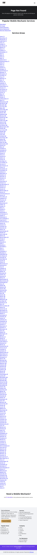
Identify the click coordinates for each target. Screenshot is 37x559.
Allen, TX (2, 80)
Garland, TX (2, 67)
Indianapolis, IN (3, 254)
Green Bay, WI (3, 473)
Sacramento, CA (3, 168)
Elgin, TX (2, 58)
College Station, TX (4, 98)
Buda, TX (2, 55)
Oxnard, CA (2, 189)
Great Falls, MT (3, 394)
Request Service (6, 521)
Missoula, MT (3, 393)
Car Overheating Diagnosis (25, 517)
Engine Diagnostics (4, 27)
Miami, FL (2, 207)
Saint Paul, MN (3, 379)
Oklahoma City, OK (4, 424)
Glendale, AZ (3, 151)
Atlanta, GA (2, 223)
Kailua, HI (2, 488)
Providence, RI (3, 438)
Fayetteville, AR (3, 321)
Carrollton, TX (3, 75)
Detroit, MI (2, 372)
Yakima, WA (2, 298)
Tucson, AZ (2, 159)
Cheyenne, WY (3, 480)
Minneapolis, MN (4, 377)
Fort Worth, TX (3, 91)
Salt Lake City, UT (4, 456)
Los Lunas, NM (3, 106)
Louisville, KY (3, 349)
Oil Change (2, 26)
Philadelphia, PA (3, 433)
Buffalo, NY (2, 271)
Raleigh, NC (2, 397)
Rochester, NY (3, 273)
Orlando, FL (2, 209)
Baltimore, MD (3, 363)
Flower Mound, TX (4, 86)
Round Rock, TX (3, 38)
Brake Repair (3, 24)
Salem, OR (2, 430)
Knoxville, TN (3, 455)
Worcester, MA (3, 360)
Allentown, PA (3, 436)
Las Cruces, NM (3, 130)
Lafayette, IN (3, 268)
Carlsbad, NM (3, 136)
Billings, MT (2, 391)
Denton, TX (2, 81)
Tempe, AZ (2, 153)
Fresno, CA (2, 167)
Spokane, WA (3, 287)
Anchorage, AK (3, 315)
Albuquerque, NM (4, 101)
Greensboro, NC (3, 399)
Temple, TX (2, 97)
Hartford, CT (3, 324)
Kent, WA (2, 293)
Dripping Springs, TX (4, 61)
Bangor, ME (2, 371)
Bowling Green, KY (4, 352)
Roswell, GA (2, 232)
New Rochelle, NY (4, 279)
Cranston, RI (3, 441)
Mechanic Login (23, 541)
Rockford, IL (2, 245)
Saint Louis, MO (3, 383)
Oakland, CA (3, 172)
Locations (21, 530)
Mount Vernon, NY (4, 281)
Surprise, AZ (2, 156)
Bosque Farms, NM (4, 126)
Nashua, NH (2, 411)
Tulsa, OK (2, 425)
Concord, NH (3, 413)
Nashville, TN (3, 452)
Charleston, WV (3, 475)
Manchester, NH (3, 410)
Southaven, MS (3, 389)
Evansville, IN (3, 257)
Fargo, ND (2, 400)
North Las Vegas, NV (4, 305)
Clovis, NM (2, 134)
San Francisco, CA (4, 165)
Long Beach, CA (3, 170)
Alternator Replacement (5, 30)
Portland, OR (3, 428)
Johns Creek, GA (3, 234)
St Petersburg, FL (4, 214)
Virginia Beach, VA (4, 461)
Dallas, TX (2, 63)
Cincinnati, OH (3, 422)
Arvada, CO (2, 201)
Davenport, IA (3, 343)
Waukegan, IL (3, 252)
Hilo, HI (1, 486)
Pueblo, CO (2, 204)
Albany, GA (2, 235)
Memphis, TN (3, 453)
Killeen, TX (2, 95)
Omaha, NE (2, 405)
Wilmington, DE (3, 329)
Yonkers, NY (2, 274)
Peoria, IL (2, 249)
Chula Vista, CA (3, 181)
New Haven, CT (3, 326)
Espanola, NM (3, 123)
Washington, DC (3, 333)
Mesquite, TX (3, 72)
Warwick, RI (2, 439)
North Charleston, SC (4, 445)
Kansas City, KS (3, 347)
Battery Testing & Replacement (26, 513)
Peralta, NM (2, 128)
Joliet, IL (2, 243)
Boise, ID (2, 335)
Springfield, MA (3, 361)
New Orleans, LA (3, 354)
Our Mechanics (22, 533)
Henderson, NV (3, 302)
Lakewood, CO (3, 198)
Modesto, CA (3, 186)
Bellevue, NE (3, 408)
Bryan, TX (2, 100)
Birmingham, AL (3, 310)
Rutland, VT (2, 469)
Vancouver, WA (3, 290)
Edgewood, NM (3, 114)
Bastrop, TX (2, 47)
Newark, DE (2, 332)
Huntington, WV (3, 477)
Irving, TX (2, 66)
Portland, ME (3, 368)
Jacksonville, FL (3, 212)
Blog (20, 535)
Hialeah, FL (2, 215)
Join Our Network (23, 540)
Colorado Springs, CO (5, 193)
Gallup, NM (2, 139)
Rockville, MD (3, 366)
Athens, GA (2, 229)
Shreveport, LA (3, 357)
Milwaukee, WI (3, 470)
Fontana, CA (2, 187)
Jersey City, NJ (3, 416)
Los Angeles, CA (3, 162)
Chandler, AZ (3, 148)
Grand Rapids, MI (4, 374)
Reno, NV (2, 304)
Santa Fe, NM (3, 122)
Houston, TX (2, 87)
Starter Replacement (4, 29)
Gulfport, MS (3, 388)
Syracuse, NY (3, 276)
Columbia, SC (3, 442)
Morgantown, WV (4, 478)
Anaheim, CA (3, 175)
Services (21, 529)
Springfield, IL (3, 246)
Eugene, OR (2, 431)
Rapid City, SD (3, 449)
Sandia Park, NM (3, 117)
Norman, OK (3, 427)
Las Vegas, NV (3, 301)
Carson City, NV (3, 308)
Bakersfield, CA (3, 173)
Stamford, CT (3, 327)
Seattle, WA (2, 285)
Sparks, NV (2, 307)
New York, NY (3, 270)
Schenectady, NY (3, 282)
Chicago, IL (2, 238)
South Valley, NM (4, 109)
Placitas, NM (3, 112)
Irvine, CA (2, 179)
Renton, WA (2, 296)
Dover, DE (2, 330)
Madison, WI (3, 472)
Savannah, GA (3, 228)
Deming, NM (3, 140)
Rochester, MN (3, 380)
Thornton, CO (3, 200)
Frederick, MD (3, 365)
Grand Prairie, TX (4, 70)
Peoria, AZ (2, 154)
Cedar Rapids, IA (3, 341)
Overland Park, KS (4, 346)
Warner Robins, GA (4, 237)
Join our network (18, 546)
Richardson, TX (3, 73)
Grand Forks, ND (3, 403)
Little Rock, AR (3, 319)
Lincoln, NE (2, 407)
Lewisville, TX (3, 83)
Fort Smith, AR (3, 323)
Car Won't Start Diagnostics (25, 518)
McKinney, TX (3, 78)
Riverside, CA (3, 176)
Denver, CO (2, 192)
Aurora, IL (2, 240)
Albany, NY (2, 277)
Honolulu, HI (3, 484)
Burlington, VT (3, 466)
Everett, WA (2, 294)
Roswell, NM (3, 131)
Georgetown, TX (3, 52)
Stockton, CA (3, 178)
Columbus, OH (3, 419)
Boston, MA (2, 358)
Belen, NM (2, 108)
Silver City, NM (3, 142)
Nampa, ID (2, 338)
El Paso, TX (2, 92)
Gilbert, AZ (2, 158)
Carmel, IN (2, 260)
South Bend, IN (3, 259)
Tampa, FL (2, 210)
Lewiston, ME (3, 369)
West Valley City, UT (4, 458)
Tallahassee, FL (3, 217)
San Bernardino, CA (4, 184)
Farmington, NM (3, 137)
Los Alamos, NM (3, 125)
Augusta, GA (3, 224)
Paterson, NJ (3, 417)
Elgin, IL (2, 248)
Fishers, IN (2, 262)
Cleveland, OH (3, 421)
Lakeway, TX (2, 50)
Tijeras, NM (2, 119)
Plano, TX (2, 64)
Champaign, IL (3, 251)
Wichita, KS (2, 344)
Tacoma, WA (2, 288)
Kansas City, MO (3, 382)
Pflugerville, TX (3, 39)
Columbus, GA (3, 226)
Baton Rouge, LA (3, 355)
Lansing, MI (2, 375)
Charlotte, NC (3, 396)
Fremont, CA (3, 182)
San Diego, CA (3, 161)
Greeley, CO (2, 206)
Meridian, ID (3, 337)
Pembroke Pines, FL (4, 221)
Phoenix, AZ (2, 145)
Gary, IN (2, 266)
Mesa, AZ (2, 147)
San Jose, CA (2, 164)
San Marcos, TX (3, 45)
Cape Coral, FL (3, 220)
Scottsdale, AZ (3, 150)
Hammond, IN (3, 265)
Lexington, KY (3, 351)
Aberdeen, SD (3, 450)
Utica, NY (2, 284)
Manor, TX (2, 49)
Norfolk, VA (2, 463)
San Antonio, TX (3, 89)
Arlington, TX (3, 69)
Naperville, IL (3, 242)
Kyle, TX (1, 53)
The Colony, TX (3, 84)
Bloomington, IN (3, 263)
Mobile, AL (2, 313)
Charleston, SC (3, 444)
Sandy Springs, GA (4, 231)
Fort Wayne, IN (3, 256)
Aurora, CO (2, 195)
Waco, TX (2, 94)
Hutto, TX (2, 42)
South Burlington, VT (4, 467)
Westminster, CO (3, 203)
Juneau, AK (2, 318)
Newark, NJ (2, 414)
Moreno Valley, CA (4, 190)
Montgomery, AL (4, 312)
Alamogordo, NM (4, 143)
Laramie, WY (3, 483)
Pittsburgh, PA (3, 435)
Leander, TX (2, 44)
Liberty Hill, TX (3, 59)
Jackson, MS (2, 386)
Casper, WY (2, 481)
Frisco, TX (2, 77)
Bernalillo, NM (3, 105)
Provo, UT (2, 459)
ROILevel (32, 552)
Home (20, 527)
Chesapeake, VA (3, 464)
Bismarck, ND (3, 402)
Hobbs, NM (2, 133)
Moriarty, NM (3, 116)
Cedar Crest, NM (3, 120)
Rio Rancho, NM (3, 103)
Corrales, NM (3, 111)
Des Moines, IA (3, 340)
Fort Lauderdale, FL (4, 218)
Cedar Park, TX (3, 41)
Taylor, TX (2, 56)
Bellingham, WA (3, 299)
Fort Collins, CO (3, 196)
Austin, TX (2, 36)
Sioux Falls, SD (3, 447)
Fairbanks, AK (3, 316)
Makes (20, 532)
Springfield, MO (3, 385)
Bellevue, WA (3, 291)
